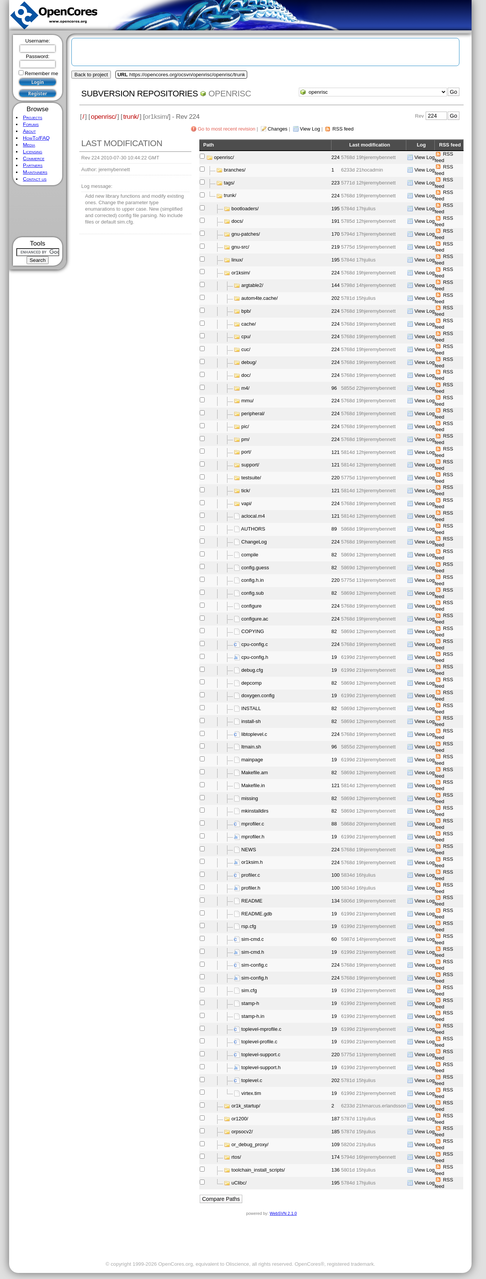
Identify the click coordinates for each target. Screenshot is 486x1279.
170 (335, 234)
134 (335, 901)
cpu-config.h (254, 657)
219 (335, 247)
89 (334, 529)
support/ (250, 465)
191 (335, 221)
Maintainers (35, 172)
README (252, 901)
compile (250, 555)
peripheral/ (253, 413)
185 (335, 1131)
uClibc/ (239, 1183)
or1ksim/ (241, 272)
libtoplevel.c (254, 734)
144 (335, 285)
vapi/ (246, 503)
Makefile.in (253, 785)
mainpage (252, 759)
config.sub (252, 593)
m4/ (245, 388)
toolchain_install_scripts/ (258, 1170)
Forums (31, 124)
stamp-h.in (253, 1016)
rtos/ (236, 1157)
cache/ (248, 324)
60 (334, 939)
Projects (32, 117)
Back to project (91, 74)
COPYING (252, 631)
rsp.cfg (248, 926)
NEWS (248, 849)
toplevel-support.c (261, 1054)
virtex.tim (251, 1093)
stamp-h (250, 1003)
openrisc (229, 93)
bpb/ (246, 311)
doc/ (246, 375)
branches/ (235, 170)
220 (335, 477)
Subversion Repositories (139, 93)
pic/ (245, 426)
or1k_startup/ (246, 1106)
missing (249, 798)
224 (335, 157)
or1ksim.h (252, 862)
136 (335, 1170)
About (29, 131)
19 (334, 657)
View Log (310, 129)
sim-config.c (254, 965)
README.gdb (256, 914)
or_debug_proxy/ (250, 1144)
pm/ (245, 439)
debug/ (249, 362)
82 (334, 555)
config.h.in (252, 580)
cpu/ (246, 336)
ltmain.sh (251, 747)
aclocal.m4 (253, 516)
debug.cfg (252, 670)
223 (335, 183)
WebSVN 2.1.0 (283, 1213)
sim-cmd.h (252, 952)
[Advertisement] (38, 211)
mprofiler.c (252, 824)
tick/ (245, 490)
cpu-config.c (254, 644)
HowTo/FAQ (36, 138)
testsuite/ (251, 477)
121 (335, 452)
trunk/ (131, 116)
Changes (277, 129)
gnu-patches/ (246, 234)
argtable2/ (252, 285)
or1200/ (240, 1118)
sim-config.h (254, 977)
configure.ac (254, 619)
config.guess (255, 567)
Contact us (34, 179)
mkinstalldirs (255, 811)
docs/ (237, 221)
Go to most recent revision (227, 129)
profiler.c (250, 875)
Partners (33, 165)
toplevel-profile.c (259, 1041)
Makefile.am (254, 772)
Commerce (33, 158)
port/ (246, 452)
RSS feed (343, 129)
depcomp (251, 682)
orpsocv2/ (242, 1131)
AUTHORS (253, 529)
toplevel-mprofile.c (261, 1029)
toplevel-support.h (261, 1067)
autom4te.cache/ (259, 298)
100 (335, 875)
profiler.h (250, 888)
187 (335, 1118)
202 (335, 298)
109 (335, 1144)
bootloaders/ (245, 208)
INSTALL (251, 708)
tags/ (229, 183)
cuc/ (246, 349)
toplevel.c (251, 1080)
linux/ (237, 260)
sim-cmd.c (252, 939)
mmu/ (247, 400)
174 (335, 1157)
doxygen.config (258, 695)
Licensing (32, 151)
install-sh (251, 721)
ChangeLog (254, 542)
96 (334, 388)
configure (251, 606)
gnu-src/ (240, 247)
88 (334, 824)
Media (29, 145)
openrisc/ (104, 116)
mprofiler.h (253, 837)
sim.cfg (249, 990)
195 (335, 208)
